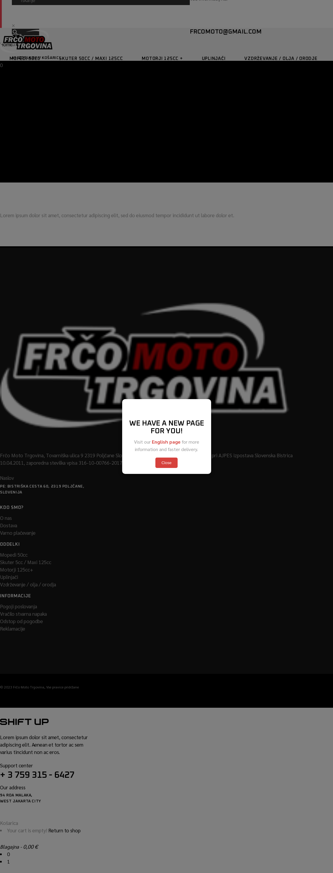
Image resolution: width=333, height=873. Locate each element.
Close (166, 463)
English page (166, 442)
